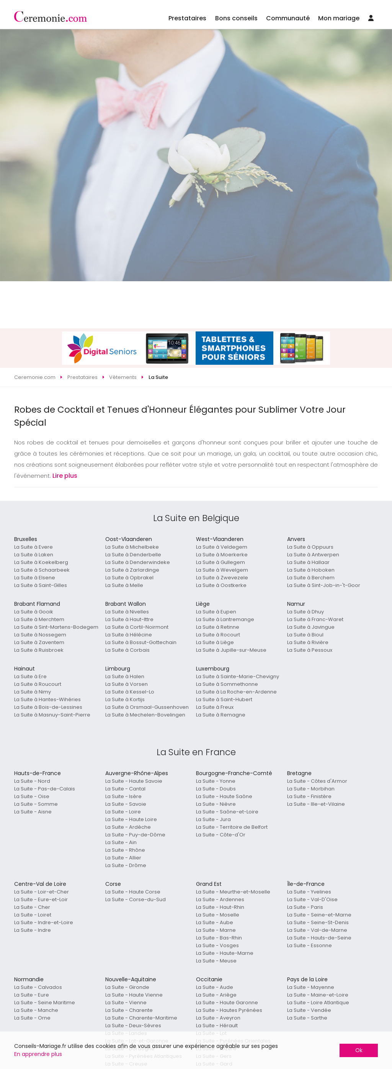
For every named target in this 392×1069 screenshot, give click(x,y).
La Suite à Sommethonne (227, 684)
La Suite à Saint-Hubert (224, 699)
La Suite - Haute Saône (224, 796)
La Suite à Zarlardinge (132, 570)
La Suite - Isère (123, 796)
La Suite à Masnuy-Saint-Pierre (52, 714)
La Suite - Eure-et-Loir (41, 899)
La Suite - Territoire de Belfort (232, 827)
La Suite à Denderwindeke (137, 562)
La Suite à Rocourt (218, 634)
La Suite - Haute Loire (131, 819)
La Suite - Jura (213, 819)
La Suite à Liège (215, 642)
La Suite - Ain (121, 842)
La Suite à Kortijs (125, 699)
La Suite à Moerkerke (222, 554)
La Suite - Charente (129, 1010)
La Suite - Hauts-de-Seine (319, 937)
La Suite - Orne (32, 1017)
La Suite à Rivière (307, 642)
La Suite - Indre (32, 930)
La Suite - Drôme (125, 865)
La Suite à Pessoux (309, 650)
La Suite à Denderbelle (133, 554)
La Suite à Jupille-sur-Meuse (231, 650)
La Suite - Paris (305, 907)
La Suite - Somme (36, 804)
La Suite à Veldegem (221, 547)
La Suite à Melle (124, 585)
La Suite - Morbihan (311, 788)
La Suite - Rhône (125, 850)
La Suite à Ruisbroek (39, 650)
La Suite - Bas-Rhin (219, 937)
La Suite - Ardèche (128, 827)
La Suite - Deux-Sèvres (133, 1025)
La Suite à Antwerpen (313, 554)
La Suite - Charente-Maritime (141, 1017)
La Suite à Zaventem (39, 642)
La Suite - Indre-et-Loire (43, 922)
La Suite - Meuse (216, 960)
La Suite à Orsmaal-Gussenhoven (147, 707)
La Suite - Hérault (217, 1025)
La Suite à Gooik (33, 611)
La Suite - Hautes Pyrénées (229, 1010)
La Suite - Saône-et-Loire (227, 811)
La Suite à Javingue (311, 627)
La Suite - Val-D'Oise (312, 899)
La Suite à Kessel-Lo (129, 691)
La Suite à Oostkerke (221, 585)
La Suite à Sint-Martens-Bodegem (56, 627)
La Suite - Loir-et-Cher (41, 891)
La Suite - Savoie (125, 804)
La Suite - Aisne (33, 811)
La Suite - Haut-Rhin (220, 907)
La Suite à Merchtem (39, 619)
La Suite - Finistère (309, 796)
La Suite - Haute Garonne (227, 1002)
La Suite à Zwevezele (222, 577)
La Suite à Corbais (127, 650)
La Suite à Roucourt (37, 684)
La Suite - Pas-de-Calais (44, 788)
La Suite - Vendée (309, 1010)
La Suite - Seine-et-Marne (319, 914)
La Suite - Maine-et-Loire (317, 994)
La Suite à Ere (30, 676)
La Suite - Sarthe (307, 1017)
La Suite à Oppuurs (310, 547)
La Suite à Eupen (216, 611)
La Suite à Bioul (305, 634)
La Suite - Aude (214, 987)
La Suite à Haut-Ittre (129, 619)
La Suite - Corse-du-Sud (135, 899)
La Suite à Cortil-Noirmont (136, 627)
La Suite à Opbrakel (129, 577)
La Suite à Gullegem (220, 562)
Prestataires (187, 18)
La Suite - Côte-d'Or (220, 834)
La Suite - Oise (31, 796)
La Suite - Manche (36, 1010)
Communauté (288, 18)
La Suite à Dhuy (305, 611)
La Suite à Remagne (220, 714)
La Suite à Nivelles (127, 611)
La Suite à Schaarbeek (42, 570)
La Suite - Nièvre (216, 804)
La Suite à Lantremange (225, 619)
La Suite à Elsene (34, 577)
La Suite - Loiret (32, 914)
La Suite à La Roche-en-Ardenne (236, 691)
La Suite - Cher (32, 907)
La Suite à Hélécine (128, 634)
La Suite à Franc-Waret (315, 619)
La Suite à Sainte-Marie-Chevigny (237, 676)
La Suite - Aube (214, 922)
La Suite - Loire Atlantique (318, 1002)
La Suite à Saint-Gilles (40, 585)
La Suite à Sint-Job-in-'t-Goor (323, 585)
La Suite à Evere (33, 547)
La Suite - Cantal (125, 788)
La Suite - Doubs (216, 788)
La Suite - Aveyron (218, 1017)
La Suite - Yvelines (309, 891)
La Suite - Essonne (309, 945)
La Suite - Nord (32, 781)
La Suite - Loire (123, 811)
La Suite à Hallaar (308, 562)
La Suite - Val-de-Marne (317, 930)
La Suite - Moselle (217, 914)
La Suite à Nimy (32, 691)
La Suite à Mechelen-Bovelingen (145, 714)
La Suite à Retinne (217, 627)
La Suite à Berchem (311, 577)
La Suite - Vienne (126, 1002)
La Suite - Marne (216, 930)
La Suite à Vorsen (126, 684)
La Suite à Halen (124, 676)
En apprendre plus (38, 1054)
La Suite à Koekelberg (41, 562)
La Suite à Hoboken (311, 570)
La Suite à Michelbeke (132, 547)
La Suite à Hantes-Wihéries (47, 699)
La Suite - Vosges (217, 945)
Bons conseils (236, 18)
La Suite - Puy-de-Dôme (135, 834)
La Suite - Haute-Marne (224, 953)
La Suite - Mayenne (310, 987)
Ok (359, 1050)
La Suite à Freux (215, 707)
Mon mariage (338, 18)
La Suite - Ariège (216, 994)
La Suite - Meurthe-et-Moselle (233, 891)
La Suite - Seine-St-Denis (318, 922)
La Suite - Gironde (127, 987)
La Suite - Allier (123, 857)
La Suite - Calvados (38, 987)
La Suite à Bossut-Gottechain (140, 642)
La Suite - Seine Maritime (44, 1002)
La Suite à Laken (33, 554)
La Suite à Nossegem (40, 634)
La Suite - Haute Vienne (134, 994)
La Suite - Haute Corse (132, 891)
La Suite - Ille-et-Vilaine (316, 804)
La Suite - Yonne (215, 781)
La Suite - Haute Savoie (133, 781)
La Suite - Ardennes (220, 899)
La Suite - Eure (31, 994)
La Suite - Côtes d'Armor (317, 781)
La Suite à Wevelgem (222, 570)
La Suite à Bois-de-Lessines (48, 707)
